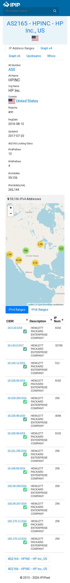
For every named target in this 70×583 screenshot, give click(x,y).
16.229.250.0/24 (17, 398)
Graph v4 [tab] (46, 48)
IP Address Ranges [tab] (21, 48)
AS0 (11, 69)
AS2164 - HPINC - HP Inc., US (27, 559)
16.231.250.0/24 (17, 450)
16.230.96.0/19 (16, 433)
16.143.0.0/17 (16, 345)
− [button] (11, 214)
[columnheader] (17, 320)
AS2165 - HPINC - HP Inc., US (35, 27)
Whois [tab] (51, 56)
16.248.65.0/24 (16, 468)
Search (55, 11)
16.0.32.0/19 (15, 327)
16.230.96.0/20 (16, 415)
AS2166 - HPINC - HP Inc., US (27, 569)
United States (23, 101)
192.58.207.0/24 (17, 503)
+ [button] (11, 208)
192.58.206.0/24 (17, 485)
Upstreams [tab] (34, 56)
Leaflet (31, 304)
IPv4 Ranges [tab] (17, 309)
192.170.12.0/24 (17, 538)
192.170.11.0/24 (17, 521)
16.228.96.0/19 (16, 380)
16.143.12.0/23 (16, 363)
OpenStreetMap (45, 304)
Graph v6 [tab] (14, 56)
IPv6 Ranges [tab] (39, 309)
